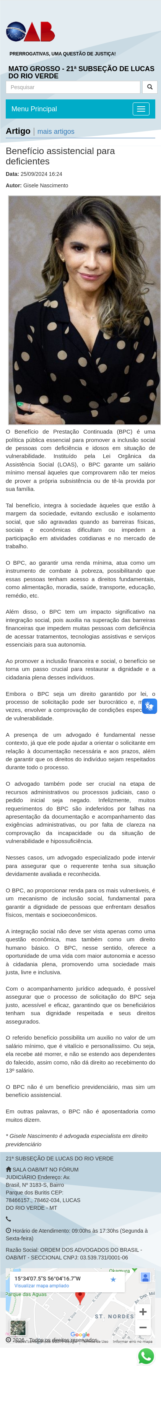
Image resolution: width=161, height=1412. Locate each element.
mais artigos (56, 131)
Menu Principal (34, 109)
